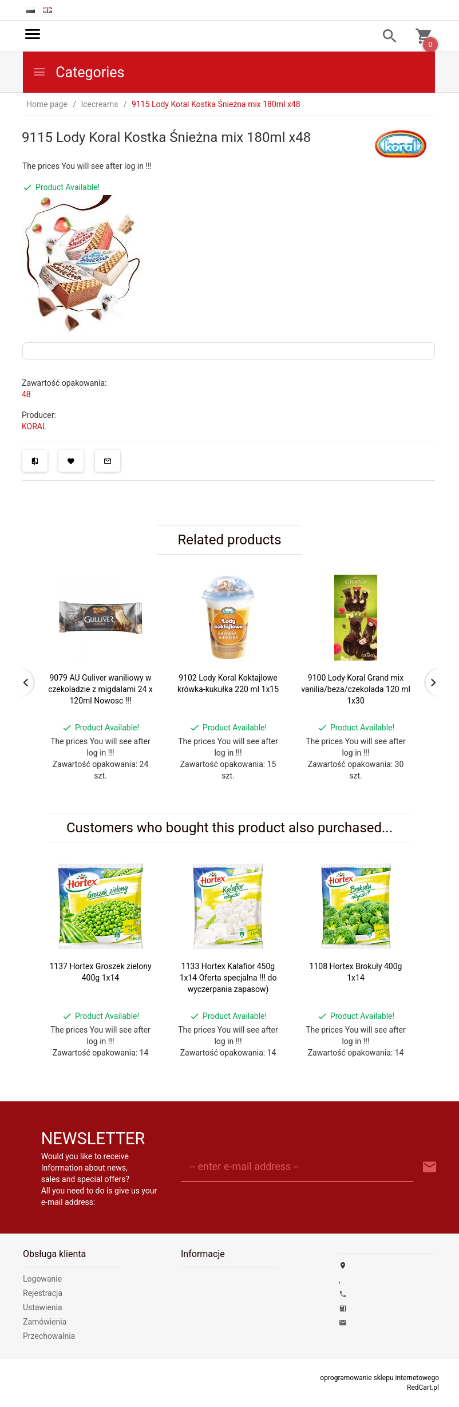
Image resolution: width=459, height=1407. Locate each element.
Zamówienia (44, 1321)
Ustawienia (42, 1307)
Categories (78, 72)
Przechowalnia (49, 1336)
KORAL (34, 426)
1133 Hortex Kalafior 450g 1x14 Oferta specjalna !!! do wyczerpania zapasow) (228, 978)
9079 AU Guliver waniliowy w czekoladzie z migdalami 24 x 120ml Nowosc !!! (100, 689)
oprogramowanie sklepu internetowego (379, 1378)
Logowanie (42, 1278)
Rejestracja (42, 1293)
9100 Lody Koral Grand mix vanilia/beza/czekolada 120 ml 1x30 (355, 689)
